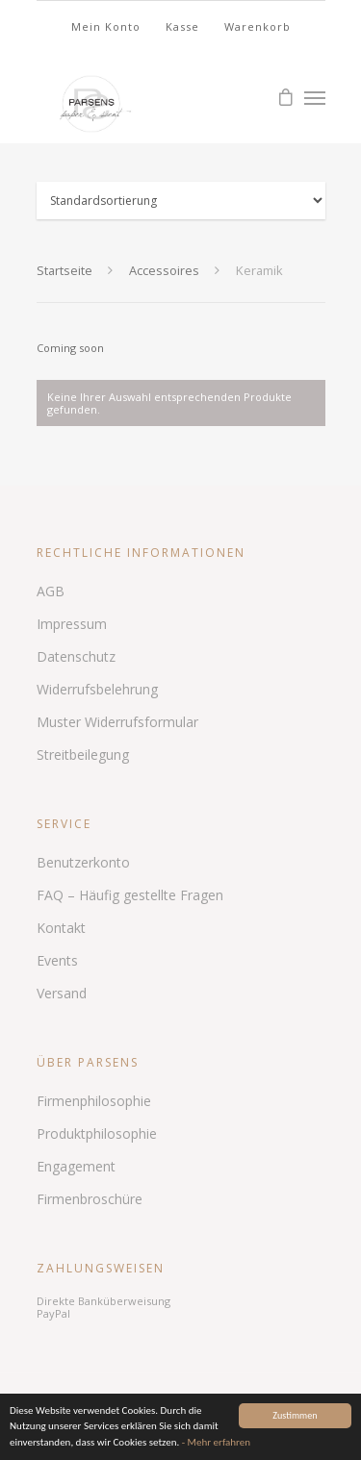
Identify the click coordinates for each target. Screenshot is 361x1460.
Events (57, 960)
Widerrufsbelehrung (97, 689)
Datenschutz (76, 656)
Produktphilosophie (97, 1133)
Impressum (72, 624)
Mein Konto (106, 26)
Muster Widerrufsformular (117, 722)
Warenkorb (257, 26)
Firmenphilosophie (94, 1101)
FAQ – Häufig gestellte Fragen (130, 895)
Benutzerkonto (83, 862)
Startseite (64, 270)
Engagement (76, 1166)
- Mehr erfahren (216, 1442)
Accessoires (164, 270)
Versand (62, 993)
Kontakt (61, 928)
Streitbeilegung (83, 754)
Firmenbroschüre (89, 1199)
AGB (50, 591)
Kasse (182, 26)
